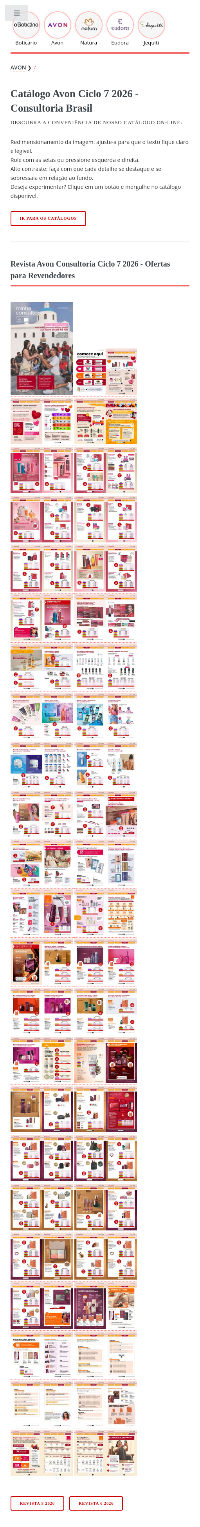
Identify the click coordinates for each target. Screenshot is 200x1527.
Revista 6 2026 (96, 1503)
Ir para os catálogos (48, 218)
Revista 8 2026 (37, 1503)
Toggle (17, 14)
